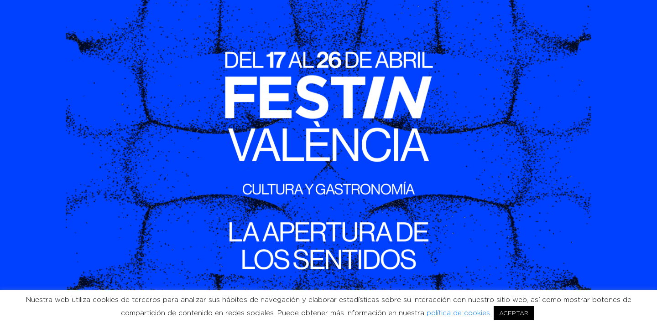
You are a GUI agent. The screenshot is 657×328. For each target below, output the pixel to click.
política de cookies (458, 313)
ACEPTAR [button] (513, 313)
